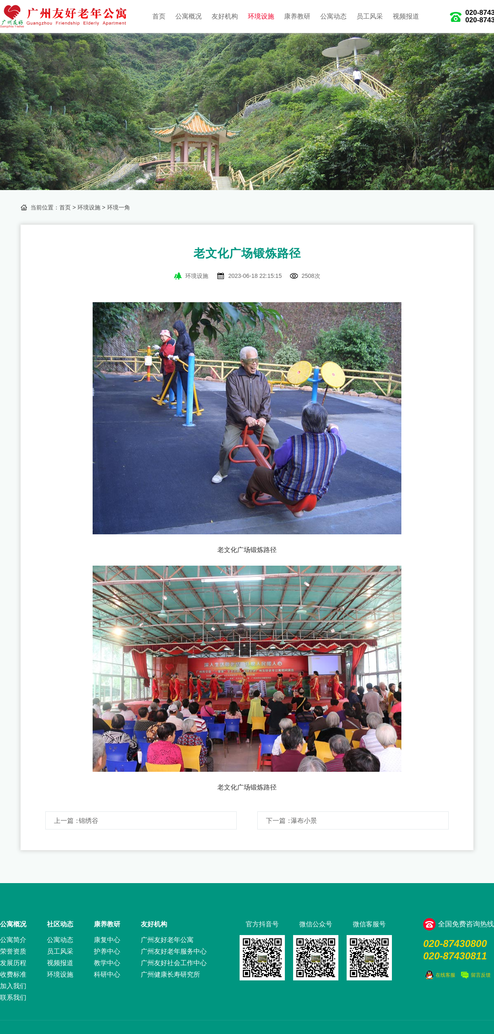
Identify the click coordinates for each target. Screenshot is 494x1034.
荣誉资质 (13, 951)
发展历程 (13, 962)
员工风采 (370, 16)
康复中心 (107, 939)
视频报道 (406, 16)
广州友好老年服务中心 (174, 951)
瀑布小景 (304, 820)
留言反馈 (481, 975)
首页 (158, 16)
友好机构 (225, 16)
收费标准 (13, 974)
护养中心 (107, 951)
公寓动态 (333, 16)
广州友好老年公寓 (167, 939)
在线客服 (445, 975)
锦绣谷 (88, 820)
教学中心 (107, 962)
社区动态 (60, 924)
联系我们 (13, 997)
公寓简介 (13, 939)
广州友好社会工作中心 (174, 962)
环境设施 (261, 16)
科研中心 (107, 974)
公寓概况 (188, 16)
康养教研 (297, 16)
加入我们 (13, 985)
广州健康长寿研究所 (170, 974)
